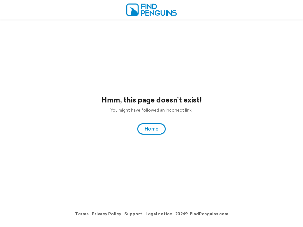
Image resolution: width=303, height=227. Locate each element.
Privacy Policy (106, 214)
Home (151, 128)
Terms (82, 214)
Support (133, 214)
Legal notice (158, 214)
